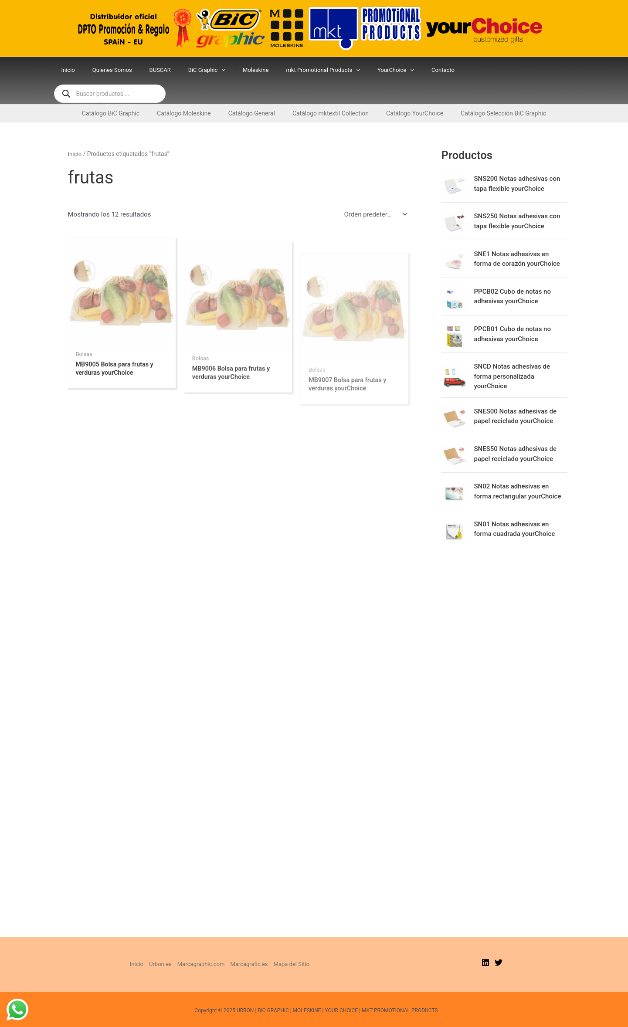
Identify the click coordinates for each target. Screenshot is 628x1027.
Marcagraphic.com (201, 946)
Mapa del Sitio (291, 946)
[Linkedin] (485, 945)
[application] (223, 70)
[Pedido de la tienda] (374, 193)
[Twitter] (498, 945)
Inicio (75, 132)
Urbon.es (160, 946)
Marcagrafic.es (249, 946)
